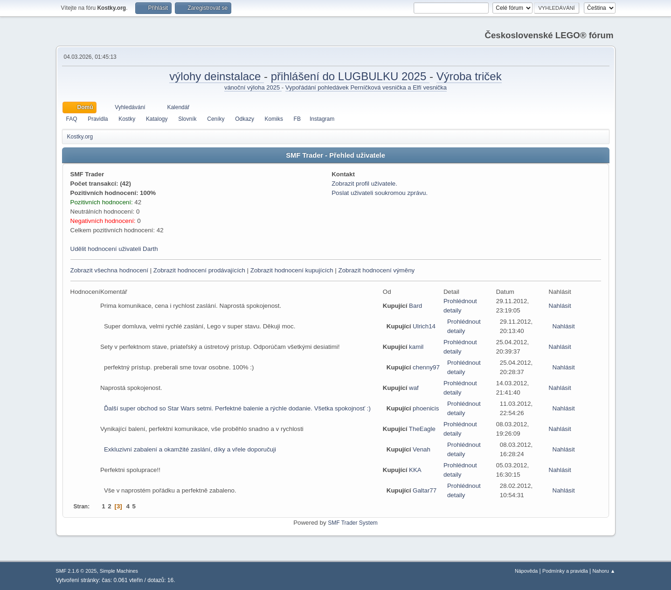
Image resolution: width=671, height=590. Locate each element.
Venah (421, 449)
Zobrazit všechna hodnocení (109, 270)
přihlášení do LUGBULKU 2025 (350, 76)
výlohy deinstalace (216, 76)
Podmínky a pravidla (565, 571)
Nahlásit (560, 305)
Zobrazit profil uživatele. (364, 183)
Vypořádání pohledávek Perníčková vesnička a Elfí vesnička (366, 87)
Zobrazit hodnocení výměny (376, 270)
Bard (415, 305)
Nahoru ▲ (603, 571)
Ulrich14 (424, 326)
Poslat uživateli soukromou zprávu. (380, 192)
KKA (415, 469)
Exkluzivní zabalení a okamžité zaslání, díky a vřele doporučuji (190, 449)
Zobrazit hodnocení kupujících (291, 270)
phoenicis (426, 408)
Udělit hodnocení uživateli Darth (114, 248)
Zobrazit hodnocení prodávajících (199, 270)
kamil (416, 346)
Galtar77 (424, 490)
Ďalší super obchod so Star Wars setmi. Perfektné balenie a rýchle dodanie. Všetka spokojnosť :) (237, 408)
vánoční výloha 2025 (253, 87)
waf (414, 387)
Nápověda (526, 571)
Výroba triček (469, 76)
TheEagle (422, 428)
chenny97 (426, 367)
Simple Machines (119, 571)
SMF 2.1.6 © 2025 (76, 571)
